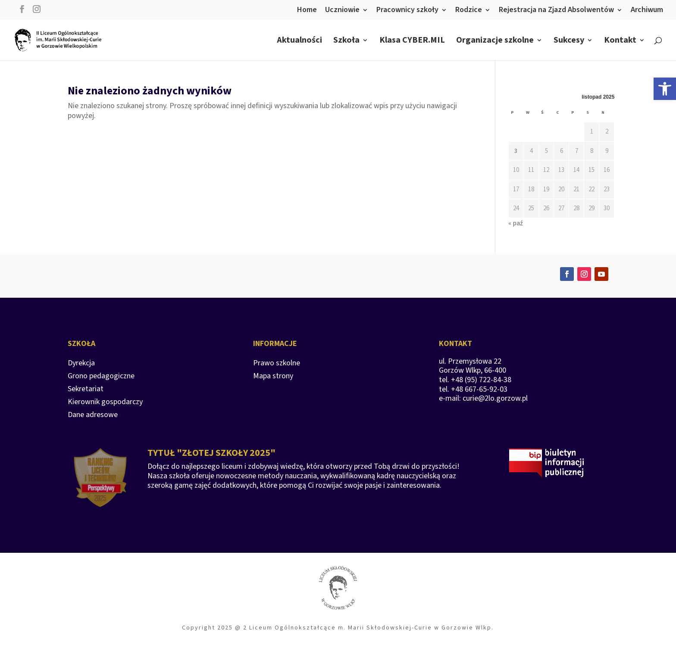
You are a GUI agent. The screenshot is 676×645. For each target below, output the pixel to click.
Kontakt (620, 41)
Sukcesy (569, 41)
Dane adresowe (93, 416)
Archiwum (647, 10)
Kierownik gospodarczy (105, 403)
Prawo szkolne (276, 364)
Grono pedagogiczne (101, 377)
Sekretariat (85, 390)
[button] (665, 89)
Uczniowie (342, 10)
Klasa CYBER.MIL (412, 41)
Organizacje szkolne (495, 41)
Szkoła (346, 41)
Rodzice (468, 10)
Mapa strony (273, 377)
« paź (515, 223)
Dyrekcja (81, 364)
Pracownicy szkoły (407, 10)
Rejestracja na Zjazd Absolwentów (556, 10)
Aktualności (299, 41)
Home (307, 10)
